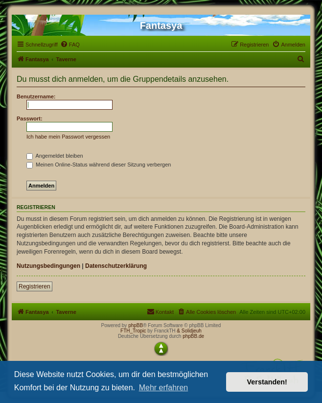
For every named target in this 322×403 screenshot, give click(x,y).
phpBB (135, 325)
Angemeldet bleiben (54, 156)
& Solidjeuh (189, 330)
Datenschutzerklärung (116, 265)
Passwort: (30, 118)
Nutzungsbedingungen (48, 265)
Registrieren (34, 286)
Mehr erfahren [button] (163, 387)
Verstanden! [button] (267, 382)
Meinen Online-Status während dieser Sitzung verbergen (98, 164)
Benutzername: (36, 96)
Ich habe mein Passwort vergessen (68, 137)
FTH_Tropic (133, 330)
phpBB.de (193, 336)
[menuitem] (70, 44)
